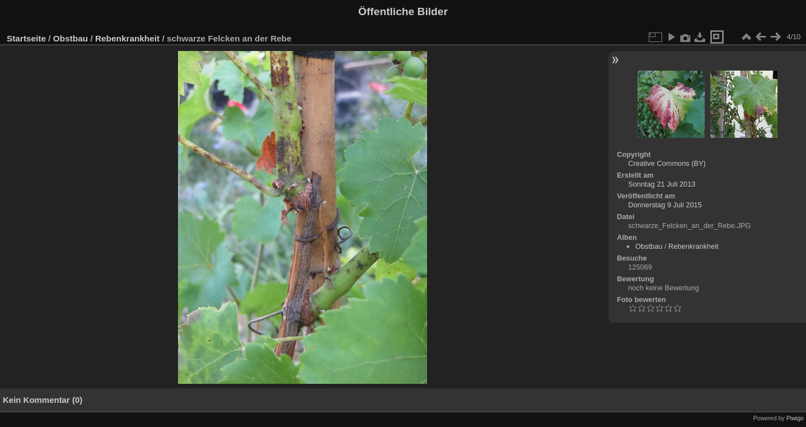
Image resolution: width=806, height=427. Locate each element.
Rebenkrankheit (127, 38)
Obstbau (70, 38)
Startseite (26, 38)
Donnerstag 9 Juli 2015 (665, 205)
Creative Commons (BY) (667, 163)
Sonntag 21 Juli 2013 (661, 184)
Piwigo (795, 418)
